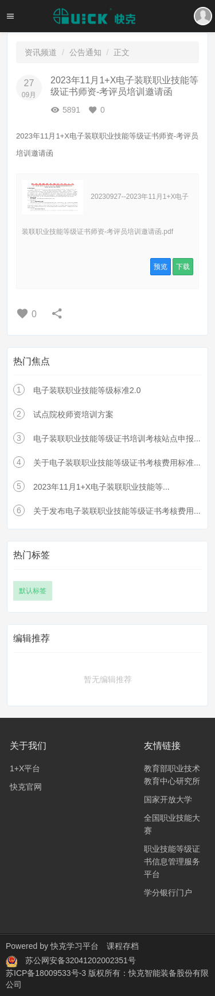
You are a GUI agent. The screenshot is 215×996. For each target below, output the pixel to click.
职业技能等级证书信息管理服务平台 (172, 861)
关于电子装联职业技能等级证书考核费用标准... (117, 462)
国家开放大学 (168, 799)
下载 (183, 267)
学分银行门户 (168, 892)
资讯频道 (41, 52)
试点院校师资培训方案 (73, 414)
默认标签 (32, 591)
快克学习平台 (74, 946)
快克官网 (26, 786)
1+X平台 (25, 768)
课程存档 (123, 946)
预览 (160, 267)
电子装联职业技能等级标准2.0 (86, 390)
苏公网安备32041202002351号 (80, 960)
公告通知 (85, 52)
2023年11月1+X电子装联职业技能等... (101, 486)
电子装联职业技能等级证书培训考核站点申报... (117, 438)
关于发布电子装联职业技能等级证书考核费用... (117, 511)
